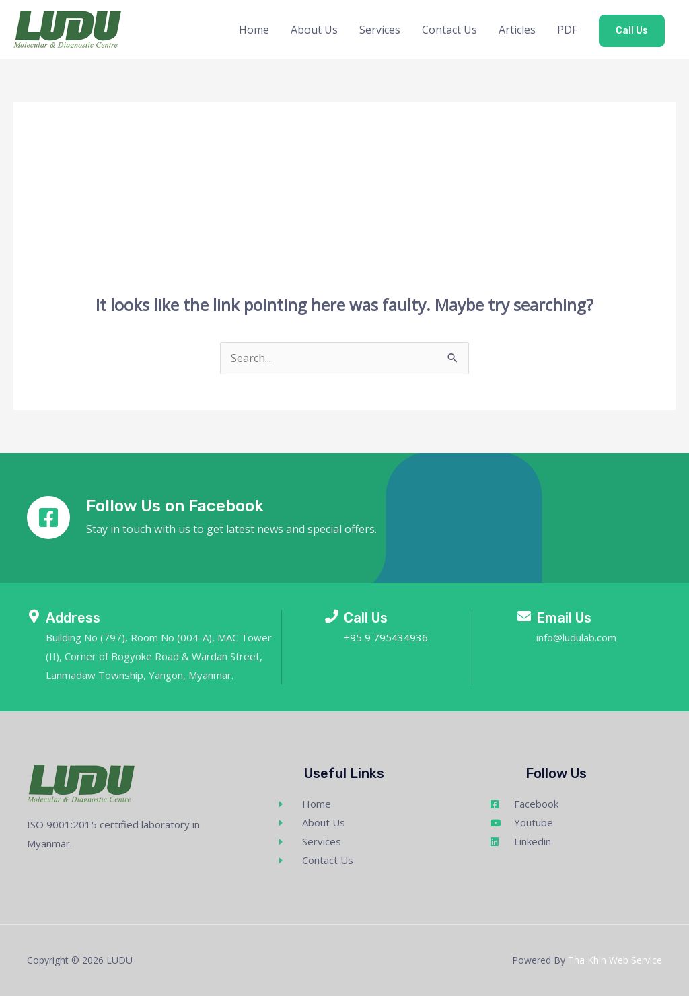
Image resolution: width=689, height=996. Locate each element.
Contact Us (449, 29)
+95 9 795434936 (386, 637)
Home (254, 29)
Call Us (632, 30)
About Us (314, 29)
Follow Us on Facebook (175, 506)
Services (379, 29)
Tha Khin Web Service (615, 960)
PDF (567, 29)
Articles (517, 29)
